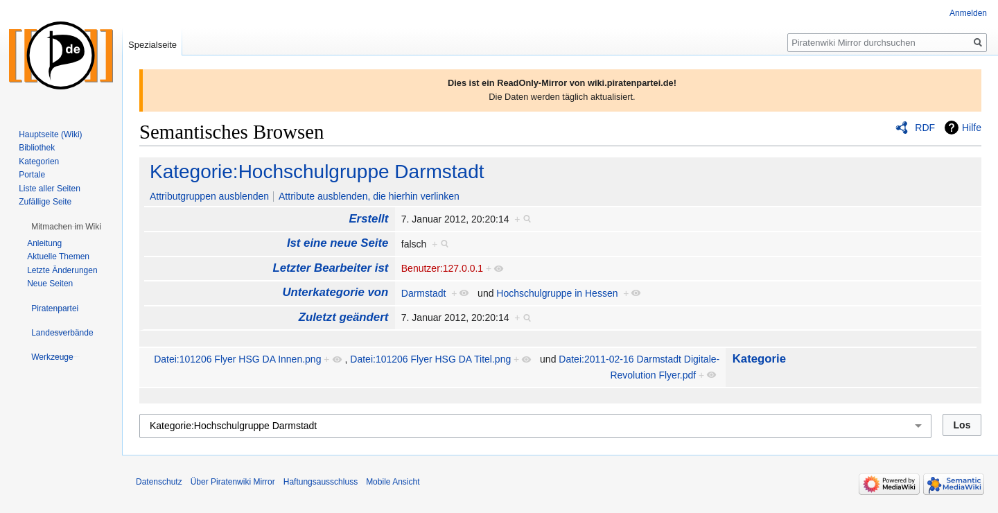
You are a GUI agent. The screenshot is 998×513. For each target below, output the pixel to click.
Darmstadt (423, 293)
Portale (32, 175)
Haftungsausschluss (320, 482)
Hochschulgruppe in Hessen (557, 293)
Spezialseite (152, 45)
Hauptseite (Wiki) (50, 134)
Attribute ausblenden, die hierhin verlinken (369, 196)
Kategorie (759, 358)
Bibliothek (37, 148)
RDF (925, 127)
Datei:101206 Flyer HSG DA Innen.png (237, 359)
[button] (66, 227)
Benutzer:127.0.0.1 (442, 268)
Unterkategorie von (335, 292)
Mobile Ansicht (392, 482)
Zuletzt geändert (344, 317)
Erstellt (368, 218)
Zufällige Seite (45, 202)
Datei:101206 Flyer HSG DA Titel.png (430, 359)
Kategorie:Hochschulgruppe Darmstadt (317, 171)
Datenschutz (159, 482)
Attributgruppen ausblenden (209, 196)
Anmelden (968, 13)
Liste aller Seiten (49, 188)
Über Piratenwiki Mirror (233, 482)
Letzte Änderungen (62, 270)
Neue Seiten (50, 283)
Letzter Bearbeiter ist (330, 268)
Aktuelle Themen (58, 256)
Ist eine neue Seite (337, 243)
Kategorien (39, 161)
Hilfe (971, 127)
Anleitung (44, 243)
